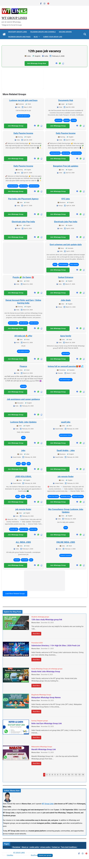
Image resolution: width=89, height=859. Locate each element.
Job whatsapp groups (55, 669)
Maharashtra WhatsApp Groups (41, 747)
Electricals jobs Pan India (23, 221)
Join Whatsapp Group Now (36, 63)
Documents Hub (65, 100)
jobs (23, 450)
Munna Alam (35, 623)
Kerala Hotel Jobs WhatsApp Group (45, 672)
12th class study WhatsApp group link (46, 620)
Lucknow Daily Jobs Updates (23, 422)
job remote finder (65, 476)
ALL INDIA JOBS (23, 542)
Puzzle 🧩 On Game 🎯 (23, 277)
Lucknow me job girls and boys (23, 100)
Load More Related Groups (15, 594)
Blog (36, 37)
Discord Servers (65, 32)
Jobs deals (65, 300)
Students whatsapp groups (40, 617)
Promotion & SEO (37, 643)
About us (25, 847)
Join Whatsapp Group (15, 126)
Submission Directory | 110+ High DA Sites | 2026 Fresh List (55, 646)
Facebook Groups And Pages (19, 37)
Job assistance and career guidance (23, 399)
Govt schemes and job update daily (66, 244)
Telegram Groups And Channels (43, 32)
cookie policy (34, 847)
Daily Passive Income (23, 133)
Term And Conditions (69, 847)
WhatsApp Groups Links (17, 32)
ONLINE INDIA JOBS (66, 542)
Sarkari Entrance (66, 277)
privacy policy (45, 847)
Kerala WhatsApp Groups (39, 669)
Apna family (65, 336)
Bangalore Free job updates (66, 166)
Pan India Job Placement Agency (23, 199)
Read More (36, 633)
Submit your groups (45, 855)
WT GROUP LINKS (14, 18)
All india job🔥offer (23, 336)
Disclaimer (16, 847)
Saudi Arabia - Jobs (65, 450)
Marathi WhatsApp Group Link (43, 749)
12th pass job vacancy (44, 51)
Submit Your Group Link (52, 37)
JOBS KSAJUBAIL (23, 476)
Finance (23, 366)
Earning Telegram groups (39, 721)
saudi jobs (66, 422)
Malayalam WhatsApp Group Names (46, 697)
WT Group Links (48, 804)
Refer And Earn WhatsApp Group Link (46, 723)
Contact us (56, 847)
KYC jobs (65, 199)
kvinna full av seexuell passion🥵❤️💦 (65, 366)
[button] (39, 36)
